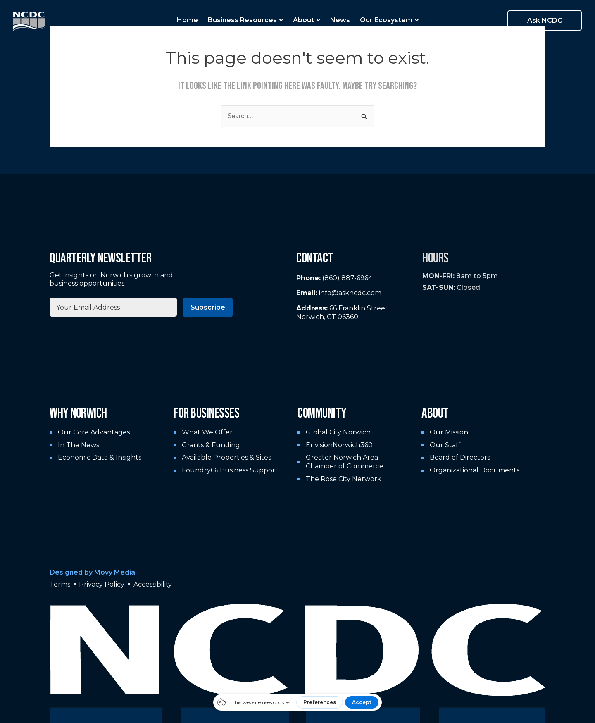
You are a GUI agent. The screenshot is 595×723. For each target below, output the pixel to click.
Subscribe (207, 307)
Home (187, 20)
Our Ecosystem (389, 20)
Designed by (92, 572)
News (340, 20)
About (306, 20)
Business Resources (245, 20)
